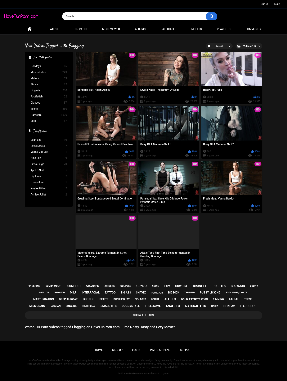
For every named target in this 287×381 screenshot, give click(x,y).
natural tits (195, 306)
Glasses (49, 102)
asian (155, 286)
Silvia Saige (49, 164)
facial (234, 299)
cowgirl (181, 286)
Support (186, 350)
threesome (153, 305)
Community (253, 29)
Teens (49, 108)
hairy (214, 306)
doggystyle (131, 306)
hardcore (248, 306)
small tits (109, 306)
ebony (254, 286)
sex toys (140, 299)
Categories (168, 29)
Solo (49, 121)
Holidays (49, 66)
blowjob (238, 286)
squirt (155, 299)
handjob (157, 292)
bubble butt (122, 299)
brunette (200, 286)
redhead (60, 292)
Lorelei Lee (49, 182)
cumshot (74, 286)
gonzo (141, 286)
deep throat (68, 299)
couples (125, 286)
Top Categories (42, 58)
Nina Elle (49, 158)
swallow (43, 292)
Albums (140, 29)
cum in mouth (54, 286)
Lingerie (49, 90)
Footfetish (49, 96)
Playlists (224, 29)
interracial (91, 292)
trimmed (189, 292)
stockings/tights (236, 292)
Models (196, 29)
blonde (88, 299)
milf (73, 292)
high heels (89, 306)
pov (167, 286)
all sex (170, 299)
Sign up (264, 4)
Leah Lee (49, 139)
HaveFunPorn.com (133, 373)
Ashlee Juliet (49, 194)
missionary (37, 305)
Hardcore (49, 115)
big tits (219, 286)
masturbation (43, 299)
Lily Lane (49, 176)
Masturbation (49, 72)
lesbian (56, 305)
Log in (277, 4)
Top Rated (80, 29)
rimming (218, 299)
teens (248, 299)
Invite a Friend (160, 350)
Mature (49, 78)
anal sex (173, 306)
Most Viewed (111, 29)
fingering (34, 286)
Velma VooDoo (49, 152)
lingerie (71, 305)
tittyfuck (229, 306)
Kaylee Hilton (49, 188)
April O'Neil (49, 170)
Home (29, 29)
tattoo (110, 292)
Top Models (40, 131)
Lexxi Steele (49, 146)
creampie (92, 285)
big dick (173, 292)
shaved (141, 292)
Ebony (49, 84)
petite (104, 299)
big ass (126, 292)
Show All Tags (143, 315)
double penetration (194, 299)
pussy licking (210, 292)
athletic (110, 286)
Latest (53, 29)
